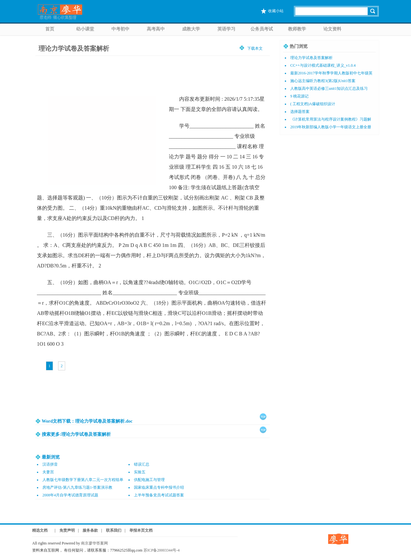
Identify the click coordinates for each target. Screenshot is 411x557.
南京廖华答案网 (96, 543)
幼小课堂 (85, 29)
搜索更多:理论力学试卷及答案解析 (76, 434)
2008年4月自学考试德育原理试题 (70, 495)
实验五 (139, 472)
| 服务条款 (88, 530)
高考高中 (156, 29)
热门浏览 (299, 46)
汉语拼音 (50, 464)
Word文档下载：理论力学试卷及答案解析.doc (87, 421)
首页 (49, 29)
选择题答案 (300, 111)
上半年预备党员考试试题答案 (159, 495)
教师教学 (297, 29)
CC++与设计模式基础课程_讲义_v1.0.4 (323, 65)
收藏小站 (276, 11)
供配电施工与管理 (149, 479)
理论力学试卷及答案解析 (74, 48)
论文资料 (332, 29)
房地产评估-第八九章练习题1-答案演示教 (77, 487)
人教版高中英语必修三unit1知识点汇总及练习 (329, 88)
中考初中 (120, 29)
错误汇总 (141, 464)
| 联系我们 (111, 530)
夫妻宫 (48, 472)
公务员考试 (261, 29)
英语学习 (226, 29)
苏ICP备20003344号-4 (162, 550)
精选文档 (40, 530)
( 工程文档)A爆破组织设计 (312, 104)
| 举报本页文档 (139, 530)
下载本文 (255, 48)
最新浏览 (51, 457)
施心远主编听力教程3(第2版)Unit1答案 (322, 81)
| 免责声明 (63, 530)
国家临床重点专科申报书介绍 (159, 487)
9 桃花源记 (299, 96)
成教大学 (191, 29)
